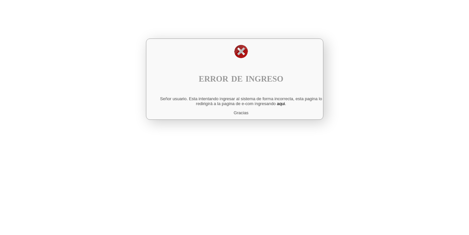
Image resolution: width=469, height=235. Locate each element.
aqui (281, 103)
